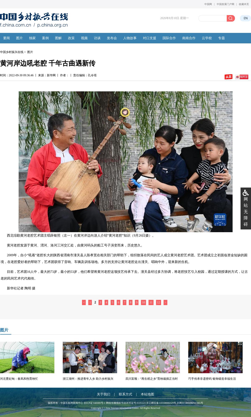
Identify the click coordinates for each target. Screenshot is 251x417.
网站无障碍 (246, 212)
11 (151, 302)
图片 (30, 52)
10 (143, 302)
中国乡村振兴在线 (11, 52)
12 (158, 302)
